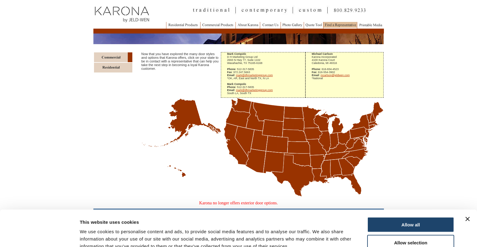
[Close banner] (467, 188)
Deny (410, 229)
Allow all (411, 193)
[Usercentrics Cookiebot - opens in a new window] (39, 235)
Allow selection (410, 211)
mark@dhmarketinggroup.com (254, 75)
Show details (319, 235)
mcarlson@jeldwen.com (335, 75)
